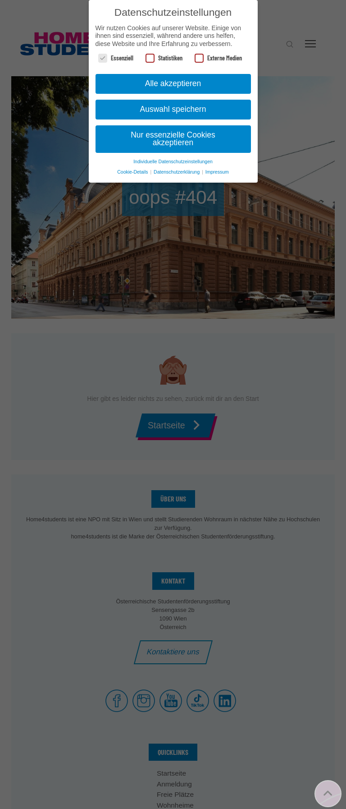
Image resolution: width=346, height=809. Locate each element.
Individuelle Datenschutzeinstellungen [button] (173, 161)
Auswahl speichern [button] (173, 109)
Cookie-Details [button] (133, 172)
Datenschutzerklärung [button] (177, 172)
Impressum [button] (217, 172)
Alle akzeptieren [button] (173, 83)
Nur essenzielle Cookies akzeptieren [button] (173, 138)
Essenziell (115, 58)
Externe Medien (218, 58)
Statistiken (164, 58)
